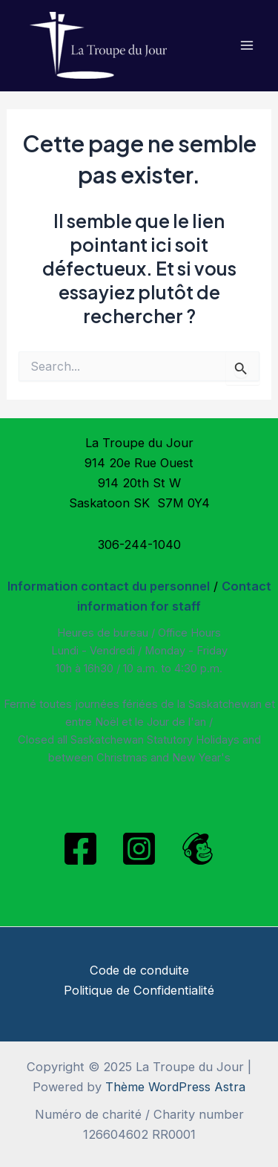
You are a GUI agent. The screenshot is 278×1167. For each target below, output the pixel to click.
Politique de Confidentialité (139, 990)
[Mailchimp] (197, 848)
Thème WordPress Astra (175, 1086)
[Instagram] (139, 848)
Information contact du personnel (108, 586)
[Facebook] (80, 848)
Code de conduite (139, 970)
